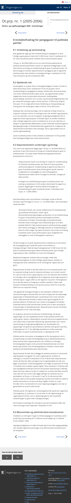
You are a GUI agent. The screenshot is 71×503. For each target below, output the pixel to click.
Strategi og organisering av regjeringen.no (35, 475)
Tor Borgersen (65, 478)
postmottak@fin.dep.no (60, 483)
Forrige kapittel (22, 33)
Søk (58, 7)
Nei (18, 457)
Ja (6, 457)
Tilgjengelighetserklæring (34, 491)
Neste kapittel (61, 33)
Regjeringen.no (13, 7)
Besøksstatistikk (31, 497)
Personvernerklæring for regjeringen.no (34, 483)
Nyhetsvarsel (30, 500)
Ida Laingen (61, 480)
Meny (66, 7)
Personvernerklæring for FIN (57, 490)
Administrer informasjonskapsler (33, 488)
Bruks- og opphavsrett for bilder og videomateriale (34, 494)
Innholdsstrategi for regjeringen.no (33, 479)
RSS (27, 502)
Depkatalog (60, 487)
